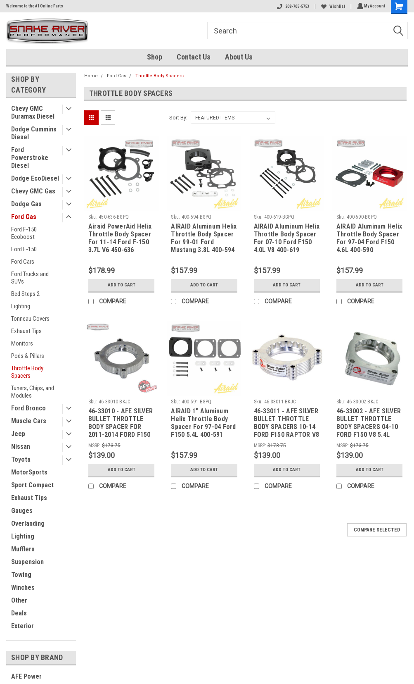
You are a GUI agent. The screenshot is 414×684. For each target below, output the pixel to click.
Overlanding (28, 523)
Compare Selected (377, 530)
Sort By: (178, 117)
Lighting (20, 306)
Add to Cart (121, 285)
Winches (23, 587)
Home (91, 76)
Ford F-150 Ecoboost (24, 233)
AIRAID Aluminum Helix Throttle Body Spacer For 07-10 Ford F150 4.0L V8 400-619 (286, 238)
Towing (21, 575)
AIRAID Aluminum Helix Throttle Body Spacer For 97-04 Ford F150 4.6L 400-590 (369, 238)
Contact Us (194, 56)
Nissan (20, 446)
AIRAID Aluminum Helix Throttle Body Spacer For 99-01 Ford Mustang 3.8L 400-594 (204, 238)
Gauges (22, 511)
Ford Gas (23, 217)
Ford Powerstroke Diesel (29, 157)
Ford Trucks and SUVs (30, 277)
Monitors (22, 343)
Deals (19, 613)
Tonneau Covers (30, 318)
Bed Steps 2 (25, 294)
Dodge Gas (26, 204)
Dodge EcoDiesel (35, 178)
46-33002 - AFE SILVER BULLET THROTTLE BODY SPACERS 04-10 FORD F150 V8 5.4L (368, 423)
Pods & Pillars (27, 356)
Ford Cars (22, 261)
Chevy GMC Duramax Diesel (32, 112)
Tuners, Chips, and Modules (32, 391)
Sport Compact (32, 485)
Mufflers (23, 549)
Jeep (18, 434)
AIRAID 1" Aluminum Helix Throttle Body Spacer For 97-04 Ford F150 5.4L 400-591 (203, 423)
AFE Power (26, 676)
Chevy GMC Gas (33, 191)
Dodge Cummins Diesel (34, 133)
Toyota (21, 459)
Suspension (27, 562)
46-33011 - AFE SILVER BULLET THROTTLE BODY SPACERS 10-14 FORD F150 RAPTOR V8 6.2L (286, 423)
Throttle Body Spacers (27, 372)
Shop (154, 56)
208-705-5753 (292, 6)
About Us (239, 56)
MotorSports (29, 472)
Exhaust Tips (26, 331)
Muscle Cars (28, 421)
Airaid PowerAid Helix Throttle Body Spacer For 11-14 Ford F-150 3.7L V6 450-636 (119, 238)
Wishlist (332, 6)
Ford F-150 (24, 249)
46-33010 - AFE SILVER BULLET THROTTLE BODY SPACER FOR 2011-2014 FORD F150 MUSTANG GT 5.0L (120, 423)
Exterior (22, 626)
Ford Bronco (28, 408)
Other (19, 600)
